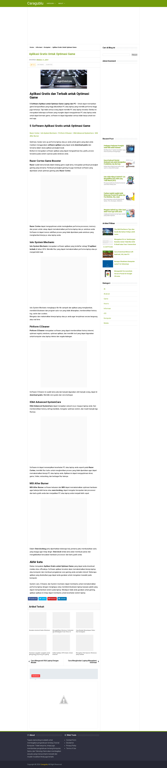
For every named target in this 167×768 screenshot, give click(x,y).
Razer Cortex (34, 133)
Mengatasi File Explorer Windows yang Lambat (86, 653)
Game (106, 299)
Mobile (106, 323)
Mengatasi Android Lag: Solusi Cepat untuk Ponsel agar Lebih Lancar (115, 211)
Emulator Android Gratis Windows (39, 630)
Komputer (49, 64)
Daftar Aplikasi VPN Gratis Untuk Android (63, 653)
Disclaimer (70, 743)
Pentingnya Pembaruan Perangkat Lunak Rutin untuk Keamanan (114, 146)
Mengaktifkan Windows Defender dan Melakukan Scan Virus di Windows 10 (63, 632)
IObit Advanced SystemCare (83, 133)
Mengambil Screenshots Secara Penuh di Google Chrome (123, 273)
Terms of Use (71, 748)
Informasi (40, 64)
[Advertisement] (83, 25)
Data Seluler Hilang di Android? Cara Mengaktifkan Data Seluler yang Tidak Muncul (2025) (114, 178)
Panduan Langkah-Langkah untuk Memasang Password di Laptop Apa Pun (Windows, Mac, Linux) (39, 654)
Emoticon (36, 676)
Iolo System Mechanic (49, 133)
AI (104, 289)
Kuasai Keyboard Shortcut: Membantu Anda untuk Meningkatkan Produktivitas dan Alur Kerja (115, 162)
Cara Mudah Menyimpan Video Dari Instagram (85, 631)
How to (106, 304)
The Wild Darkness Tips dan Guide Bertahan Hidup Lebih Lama (124, 231)
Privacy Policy (71, 745)
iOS (105, 313)
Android (107, 294)
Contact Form (71, 740)
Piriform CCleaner (65, 133)
